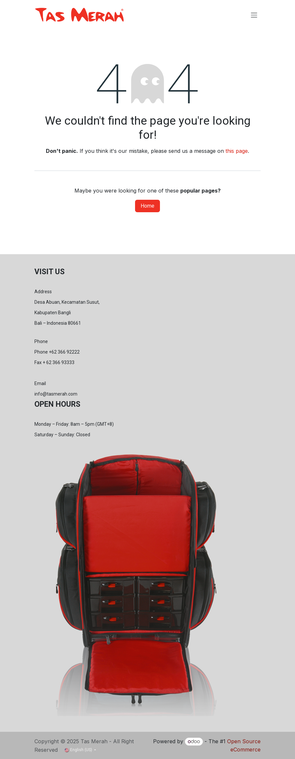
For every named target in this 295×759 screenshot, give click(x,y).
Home (147, 206)
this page (237, 151)
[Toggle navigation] (254, 15)
